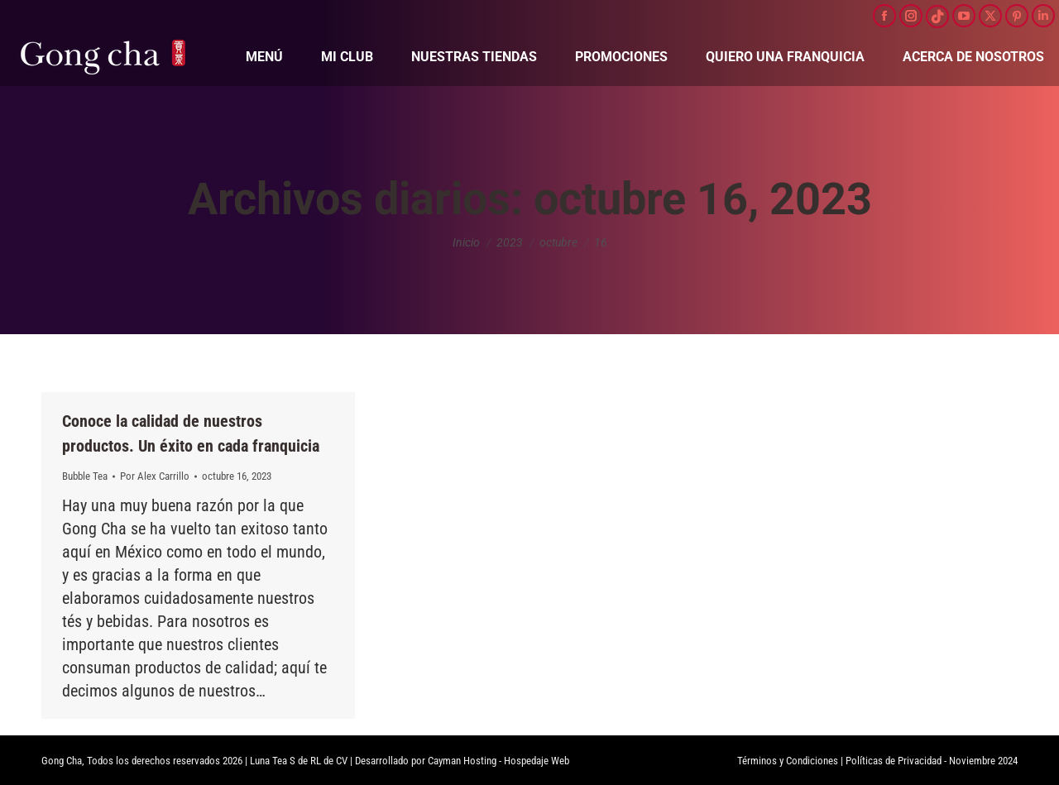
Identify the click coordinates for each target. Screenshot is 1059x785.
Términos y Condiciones (787, 760)
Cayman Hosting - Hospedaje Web (498, 760)
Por (154, 476)
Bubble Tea (85, 476)
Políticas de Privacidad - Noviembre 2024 (932, 760)
